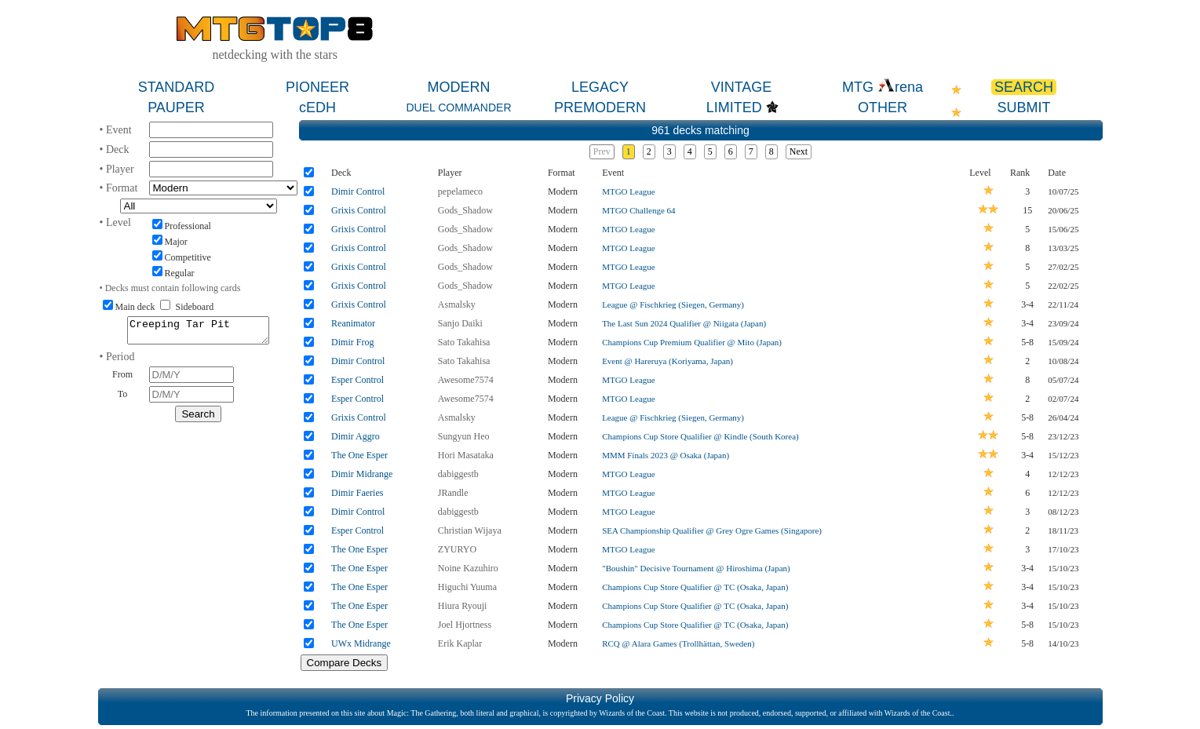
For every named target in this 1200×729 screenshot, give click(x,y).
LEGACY (600, 87)
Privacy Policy (600, 698)
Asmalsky (457, 304)
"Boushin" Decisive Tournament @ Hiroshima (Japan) (696, 568)
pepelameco (460, 191)
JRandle (453, 492)
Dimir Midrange (361, 473)
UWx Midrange (361, 643)
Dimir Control (358, 191)
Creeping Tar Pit (198, 332)
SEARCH (1023, 87)
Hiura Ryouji (462, 605)
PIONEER (317, 87)
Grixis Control (358, 210)
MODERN (459, 87)
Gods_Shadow (465, 210)
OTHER (882, 107)
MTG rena (882, 87)
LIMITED (734, 107)
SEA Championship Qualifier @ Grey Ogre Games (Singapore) (712, 530)
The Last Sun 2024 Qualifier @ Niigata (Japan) (684, 323)
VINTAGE (741, 87)
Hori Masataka (466, 455)
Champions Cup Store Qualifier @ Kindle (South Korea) (700, 436)
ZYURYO (457, 549)
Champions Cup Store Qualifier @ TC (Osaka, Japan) (695, 587)
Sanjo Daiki (460, 323)
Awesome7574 (466, 379)
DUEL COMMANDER (458, 107)
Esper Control (357, 379)
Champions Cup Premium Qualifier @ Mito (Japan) (692, 342)
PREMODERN (600, 107)
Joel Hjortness (464, 624)
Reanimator (353, 323)
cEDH (317, 107)
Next (799, 151)
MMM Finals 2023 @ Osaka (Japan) (665, 455)
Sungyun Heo (464, 436)
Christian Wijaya (470, 530)
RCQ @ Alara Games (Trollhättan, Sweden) (678, 643)
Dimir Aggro (355, 436)
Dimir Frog (352, 342)
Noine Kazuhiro (468, 568)
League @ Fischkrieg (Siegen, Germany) (673, 304)
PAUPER (176, 107)
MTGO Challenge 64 (638, 210)
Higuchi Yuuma (467, 586)
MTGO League (628, 191)
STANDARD (176, 87)
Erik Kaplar (460, 643)
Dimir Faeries (357, 492)
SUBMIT (1023, 107)
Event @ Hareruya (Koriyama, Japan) (667, 361)
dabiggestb (458, 473)
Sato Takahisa (464, 342)
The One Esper (359, 455)
